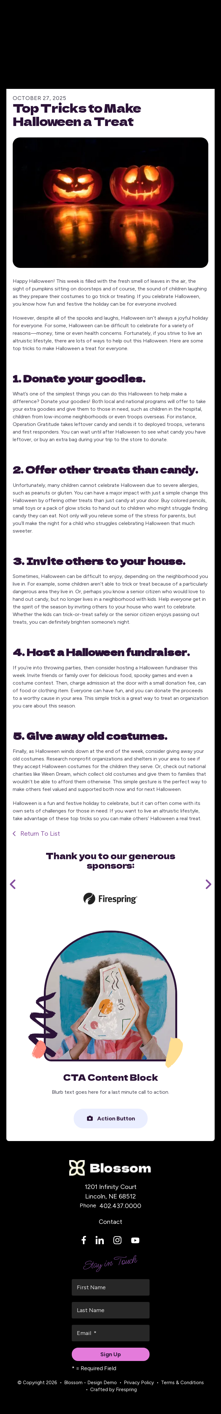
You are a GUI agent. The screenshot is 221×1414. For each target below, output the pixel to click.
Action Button (110, 1118)
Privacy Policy (139, 1382)
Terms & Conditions (182, 1382)
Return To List (39, 833)
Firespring (126, 1389)
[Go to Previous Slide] (13, 884)
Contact (110, 1221)
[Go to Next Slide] (208, 884)
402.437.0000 (120, 1206)
